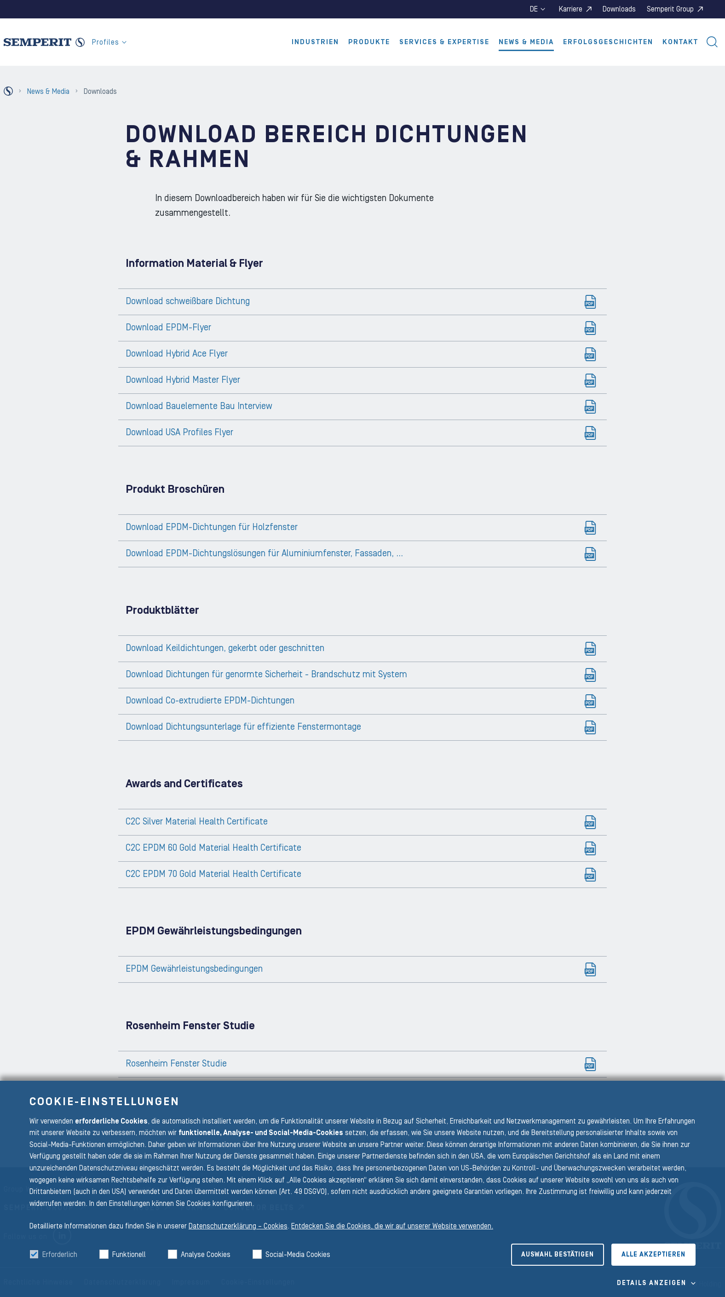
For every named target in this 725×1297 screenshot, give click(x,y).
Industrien (315, 42)
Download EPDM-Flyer (168, 328)
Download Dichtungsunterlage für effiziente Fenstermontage (243, 727)
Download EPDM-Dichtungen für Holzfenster (212, 527)
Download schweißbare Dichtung (188, 301)
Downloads (619, 9)
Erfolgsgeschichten (608, 42)
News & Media (526, 42)
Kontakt (680, 42)
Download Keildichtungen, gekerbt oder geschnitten (225, 648)
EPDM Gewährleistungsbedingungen (194, 969)
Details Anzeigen (651, 1283)
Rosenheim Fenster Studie (176, 1064)
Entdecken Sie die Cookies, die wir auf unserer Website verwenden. (392, 1226)
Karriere (570, 9)
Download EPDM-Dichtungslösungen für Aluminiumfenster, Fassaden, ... (264, 553)
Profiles (109, 42)
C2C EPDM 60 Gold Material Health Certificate (213, 848)
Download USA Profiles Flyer (179, 432)
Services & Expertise (444, 42)
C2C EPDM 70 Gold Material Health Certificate (213, 874)
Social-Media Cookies (297, 1255)
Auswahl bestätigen (557, 1254)
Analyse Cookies (205, 1255)
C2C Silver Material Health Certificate (197, 822)
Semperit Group (670, 9)
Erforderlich (59, 1255)
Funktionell (129, 1255)
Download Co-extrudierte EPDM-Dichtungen (210, 701)
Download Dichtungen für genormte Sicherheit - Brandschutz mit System (266, 674)
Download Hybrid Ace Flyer (177, 354)
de (537, 9)
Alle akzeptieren (653, 1254)
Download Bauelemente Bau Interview (199, 406)
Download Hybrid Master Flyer (183, 380)
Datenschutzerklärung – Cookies (238, 1226)
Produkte (369, 42)
